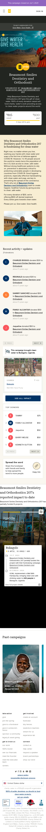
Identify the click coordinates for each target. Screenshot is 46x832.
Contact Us (27, 745)
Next (37, 343)
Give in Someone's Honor (9, 729)
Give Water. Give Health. (23, 27)
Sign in (39, 11)
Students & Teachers (31, 728)
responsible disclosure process (23, 778)
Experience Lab (29, 735)
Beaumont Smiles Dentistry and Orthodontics (19, 184)
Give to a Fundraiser (10, 724)
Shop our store (29, 759)
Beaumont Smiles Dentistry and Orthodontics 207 (23, 90)
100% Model (7, 749)
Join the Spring (8, 720)
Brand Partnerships (31, 756)
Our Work (6, 745)
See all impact (23, 398)
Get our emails (23, 797)
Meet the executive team (10, 760)
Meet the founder (9, 756)
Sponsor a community (11, 734)
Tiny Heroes (27, 724)
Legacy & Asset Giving (11, 737)
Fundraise (27, 720)
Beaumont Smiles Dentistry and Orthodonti (22, 566)
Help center (27, 749)
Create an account (30, 717)
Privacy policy (23, 775)
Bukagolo (10, 384)
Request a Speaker (30, 752)
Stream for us (28, 731)
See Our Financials (9, 752)
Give (4, 717)
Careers (5, 765)
